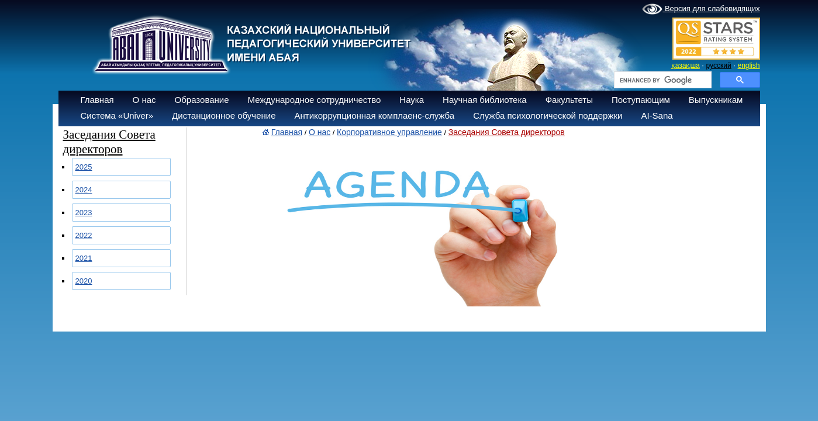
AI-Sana (656, 115)
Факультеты (569, 100)
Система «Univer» (117, 115)
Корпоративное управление (389, 132)
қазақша (685, 65)
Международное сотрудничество (314, 100)
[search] (661, 80)
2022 (83, 235)
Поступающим (641, 100)
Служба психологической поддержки (547, 115)
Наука (411, 100)
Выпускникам (716, 100)
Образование (202, 100)
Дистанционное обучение (223, 115)
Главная (97, 100)
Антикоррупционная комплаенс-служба (374, 115)
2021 (83, 258)
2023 (83, 212)
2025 (83, 167)
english (748, 65)
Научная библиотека (485, 100)
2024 (83, 189)
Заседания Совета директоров (506, 132)
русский (718, 65)
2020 (83, 281)
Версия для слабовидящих (701, 9)
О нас (144, 100)
